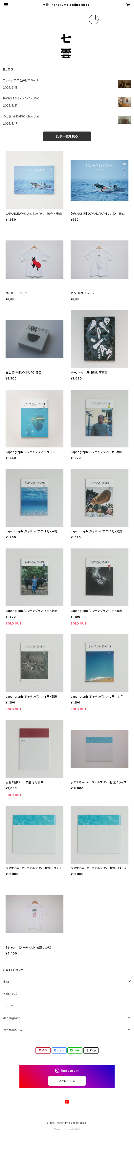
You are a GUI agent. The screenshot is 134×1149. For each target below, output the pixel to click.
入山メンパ (10, 993)
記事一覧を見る (67, 136)
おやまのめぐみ (12, 1030)
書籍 (6, 981)
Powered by (67, 1129)
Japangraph (12, 1018)
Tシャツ (8, 1006)
